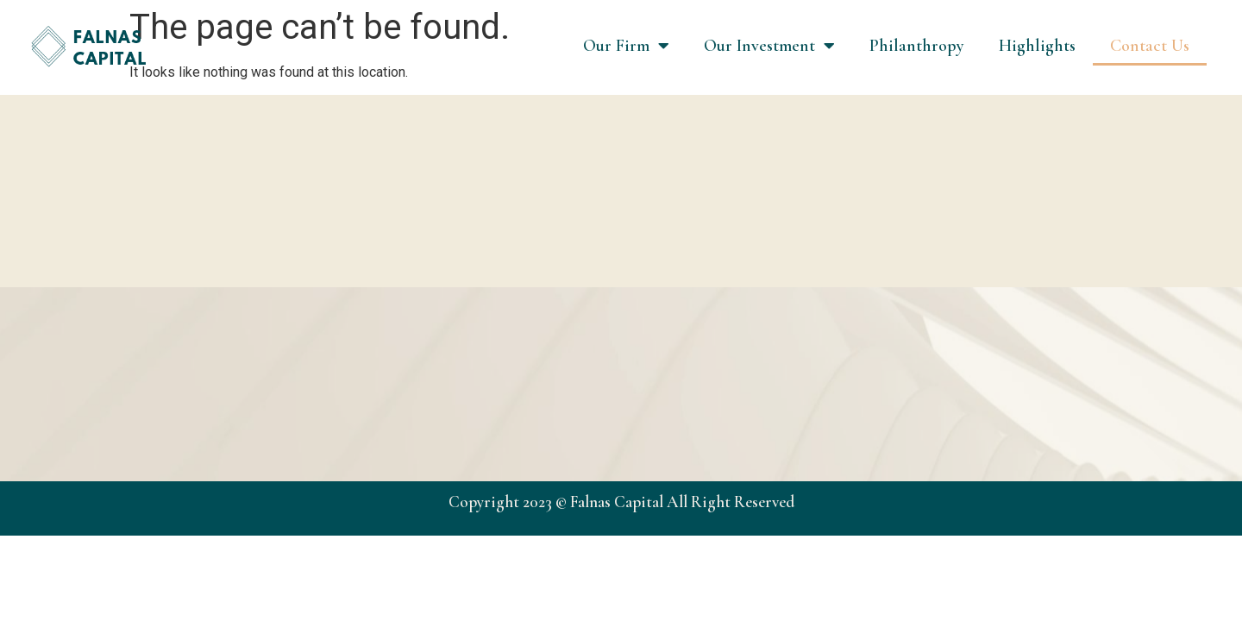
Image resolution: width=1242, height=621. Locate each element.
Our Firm (626, 45)
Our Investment (769, 45)
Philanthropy (916, 45)
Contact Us (1149, 45)
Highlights (1037, 45)
